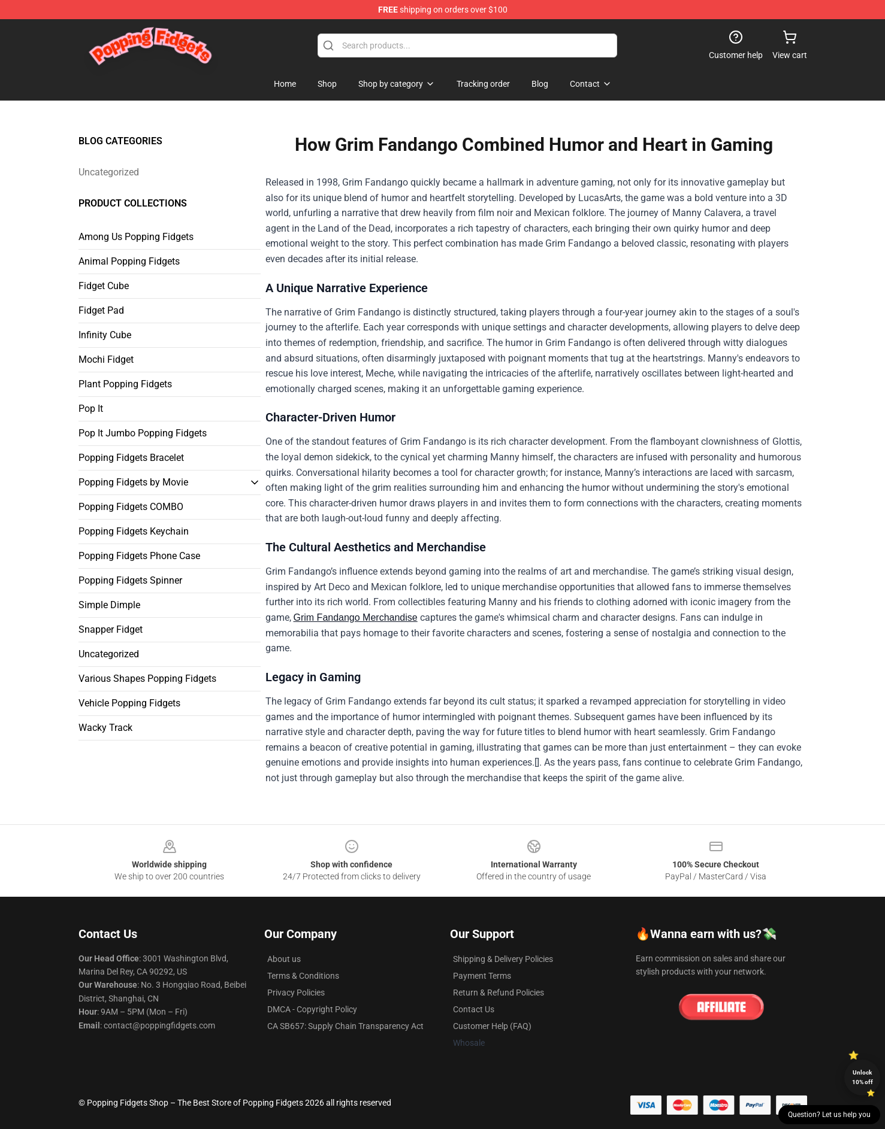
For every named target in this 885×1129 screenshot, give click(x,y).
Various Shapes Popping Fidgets (147, 678)
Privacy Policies (296, 992)
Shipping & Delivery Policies (503, 959)
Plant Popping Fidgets (125, 384)
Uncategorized (108, 172)
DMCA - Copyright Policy (312, 1009)
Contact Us (473, 1009)
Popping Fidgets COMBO (130, 506)
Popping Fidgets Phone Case (139, 556)
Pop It (90, 408)
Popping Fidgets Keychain (133, 531)
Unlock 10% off (862, 1077)
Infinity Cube (104, 335)
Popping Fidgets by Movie (133, 482)
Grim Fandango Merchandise (356, 617)
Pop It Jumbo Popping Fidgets (142, 433)
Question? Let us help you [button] (829, 1114)
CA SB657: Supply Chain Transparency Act (345, 1026)
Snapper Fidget (110, 629)
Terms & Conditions (303, 976)
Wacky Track (105, 727)
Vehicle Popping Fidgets (129, 703)
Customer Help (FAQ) (492, 1026)
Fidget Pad (101, 310)
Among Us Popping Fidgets (136, 236)
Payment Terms (482, 976)
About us (284, 959)
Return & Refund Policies (498, 992)
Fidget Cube (103, 286)
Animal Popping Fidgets (129, 261)
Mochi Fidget (106, 359)
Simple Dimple (109, 605)
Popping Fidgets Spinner (130, 580)
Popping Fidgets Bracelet (131, 457)
